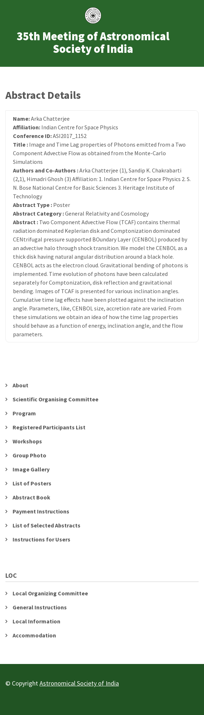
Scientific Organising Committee (55, 399)
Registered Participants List (49, 427)
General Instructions (40, 607)
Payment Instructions (41, 511)
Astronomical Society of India (79, 683)
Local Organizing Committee (50, 593)
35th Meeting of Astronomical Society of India (93, 42)
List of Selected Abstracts (46, 525)
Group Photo (29, 455)
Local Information (36, 621)
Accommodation (34, 635)
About (20, 385)
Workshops (27, 441)
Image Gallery (31, 469)
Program (24, 413)
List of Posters (32, 483)
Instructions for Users (41, 539)
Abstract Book (31, 497)
